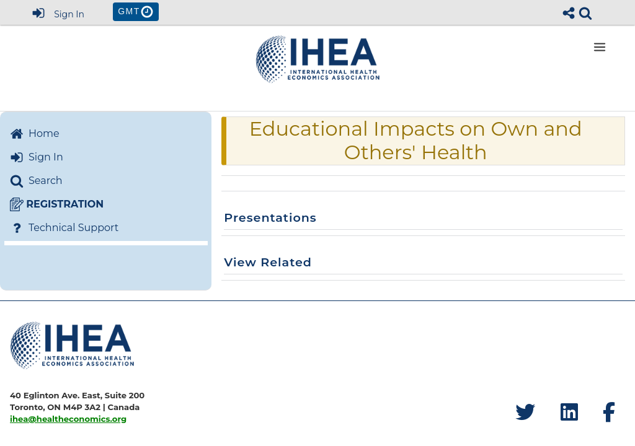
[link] (585, 13)
